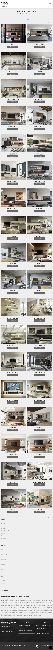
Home (18, 13)
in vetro (2, 569)
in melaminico (4, 549)
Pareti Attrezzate (32, 13)
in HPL (2, 552)
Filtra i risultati (26, 19)
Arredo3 (2, 526)
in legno (2, 562)
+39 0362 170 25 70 (25, 625)
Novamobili (3, 533)
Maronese (3, 528)
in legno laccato (4, 564)
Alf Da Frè (3, 523)
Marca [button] (3, 519)
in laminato (3, 559)
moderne (3, 583)
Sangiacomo (3, 538)
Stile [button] (2, 576)
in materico (3, 567)
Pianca (2, 536)
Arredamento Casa (24, 13)
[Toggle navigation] (50, 4)
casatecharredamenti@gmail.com (26, 631)
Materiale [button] (3, 545)
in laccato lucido (4, 554)
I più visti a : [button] (4, 590)
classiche (3, 580)
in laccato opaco (4, 557)
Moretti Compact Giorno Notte (7, 531)
